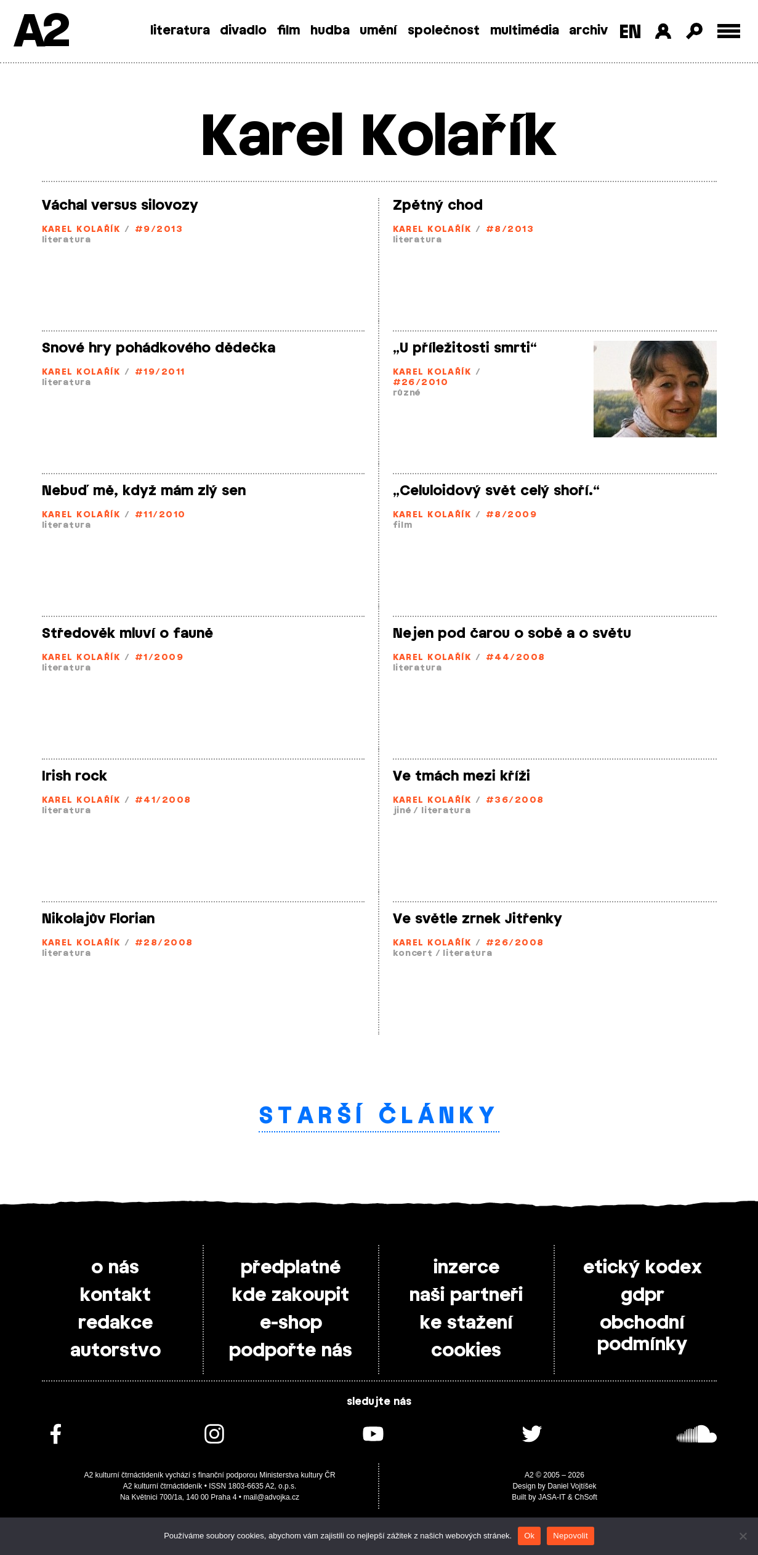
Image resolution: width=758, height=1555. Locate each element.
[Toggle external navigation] (728, 31)
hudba (330, 31)
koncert (413, 954)
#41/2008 (163, 800)
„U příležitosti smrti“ (465, 348)
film (288, 31)
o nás (115, 1267)
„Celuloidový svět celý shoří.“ (496, 490)
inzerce (466, 1267)
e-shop (291, 1323)
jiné (402, 811)
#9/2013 (159, 230)
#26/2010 (421, 383)
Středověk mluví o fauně (127, 633)
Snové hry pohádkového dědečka (158, 348)
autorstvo (115, 1350)
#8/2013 (510, 230)
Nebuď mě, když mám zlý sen (144, 490)
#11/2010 (160, 515)
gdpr (642, 1295)
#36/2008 (515, 800)
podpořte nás (290, 1350)
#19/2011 (160, 372)
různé (407, 393)
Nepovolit (570, 1535)
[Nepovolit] (742, 1536)
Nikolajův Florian (98, 919)
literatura (180, 31)
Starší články (379, 1116)
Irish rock (74, 776)
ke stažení (466, 1323)
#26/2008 (515, 943)
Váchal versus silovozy (120, 205)
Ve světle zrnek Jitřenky (477, 919)
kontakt (115, 1295)
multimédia (524, 31)
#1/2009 (159, 658)
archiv (588, 31)
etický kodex (642, 1267)
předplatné (291, 1267)
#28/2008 (164, 943)
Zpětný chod (438, 205)
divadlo (243, 31)
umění (378, 31)
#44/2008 (516, 658)
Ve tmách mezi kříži (461, 776)
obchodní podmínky (642, 1333)
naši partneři (466, 1295)
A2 (40, 32)
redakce (115, 1323)
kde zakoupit (290, 1295)
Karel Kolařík (81, 230)
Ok (529, 1535)
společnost (444, 31)
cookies (466, 1350)
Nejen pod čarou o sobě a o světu (512, 633)
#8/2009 (511, 515)
